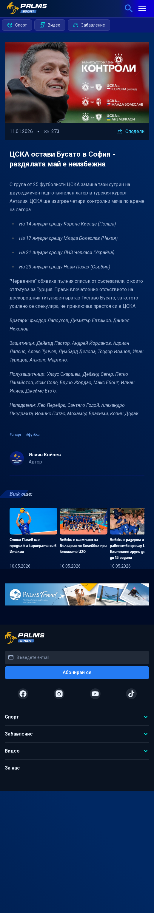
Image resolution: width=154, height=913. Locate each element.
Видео (49, 25)
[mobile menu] (142, 8)
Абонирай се (77, 672)
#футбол (33, 434)
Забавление (89, 25)
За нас (12, 768)
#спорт (15, 434)
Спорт (17, 25)
